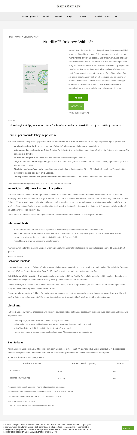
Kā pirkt (70, 16)
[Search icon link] (112, 16)
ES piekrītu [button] (127, 428)
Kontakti (81, 16)
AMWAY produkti (33, 16)
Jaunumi (58, 16)
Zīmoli (48, 16)
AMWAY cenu (77, 106)
